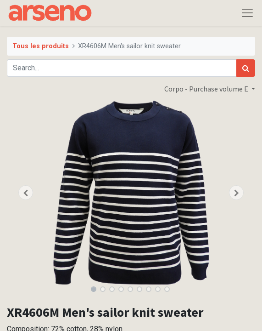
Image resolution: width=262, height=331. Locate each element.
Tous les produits (40, 46)
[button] (25, 192)
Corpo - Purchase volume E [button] (207, 88)
